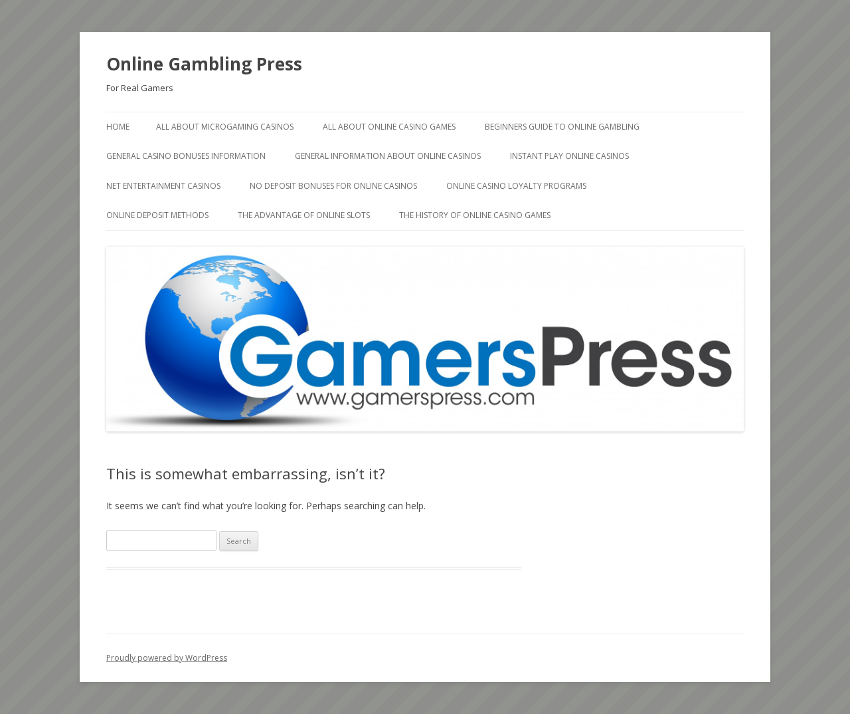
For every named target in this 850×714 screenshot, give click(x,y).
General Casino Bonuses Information (186, 156)
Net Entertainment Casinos (163, 185)
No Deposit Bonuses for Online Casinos (333, 185)
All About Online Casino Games (389, 126)
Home (117, 126)
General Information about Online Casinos (388, 156)
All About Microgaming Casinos (225, 126)
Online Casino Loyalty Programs (516, 185)
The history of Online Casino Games (475, 215)
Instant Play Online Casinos (569, 156)
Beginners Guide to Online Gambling (562, 126)
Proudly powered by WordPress (166, 657)
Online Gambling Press (204, 64)
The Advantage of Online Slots (304, 215)
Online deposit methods (157, 215)
